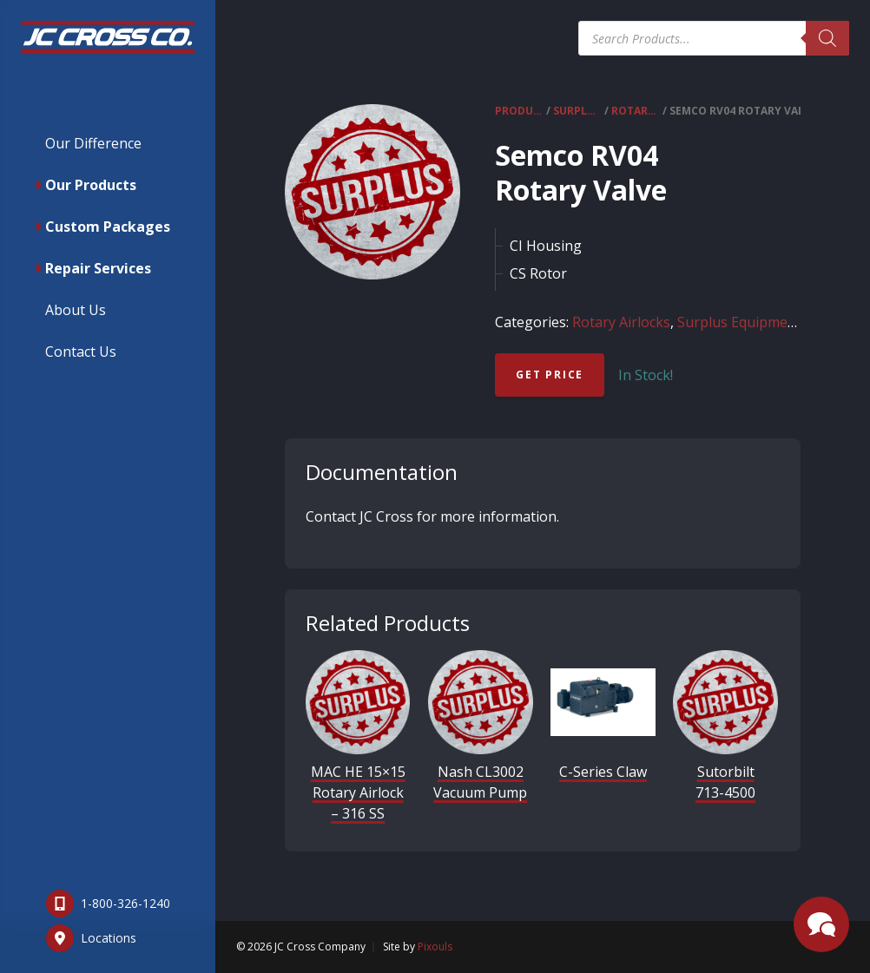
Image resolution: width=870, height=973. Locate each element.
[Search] (827, 38)
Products (519, 110)
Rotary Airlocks (635, 110)
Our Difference (93, 143)
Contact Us (80, 351)
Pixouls (435, 946)
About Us (75, 309)
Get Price (549, 374)
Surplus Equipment (577, 110)
